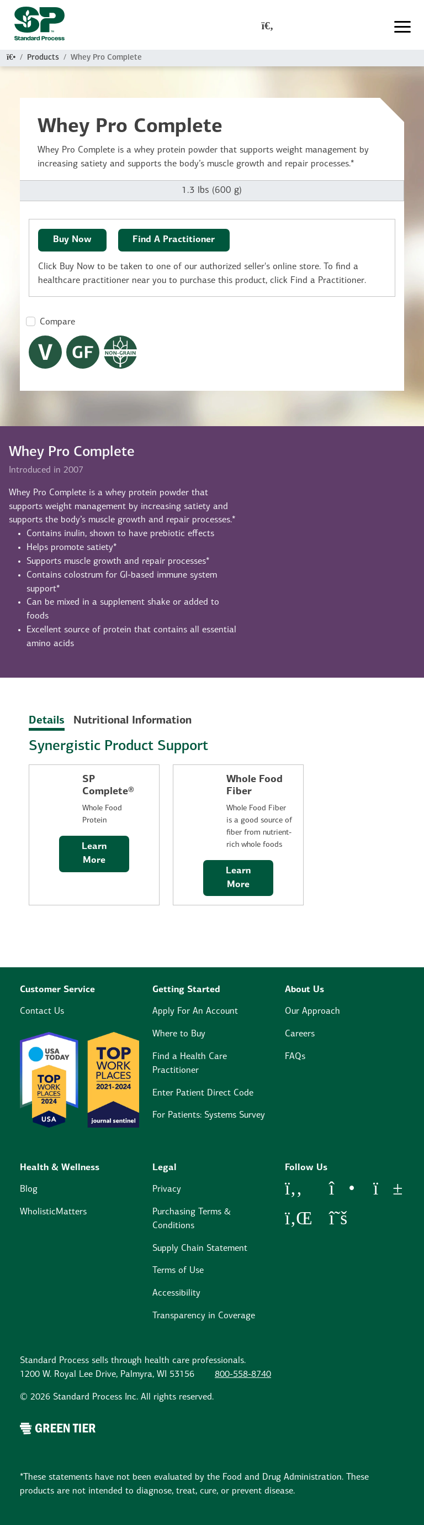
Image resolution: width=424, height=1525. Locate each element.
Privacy (166, 1189)
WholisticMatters (53, 1212)
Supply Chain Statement (199, 1248)
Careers (300, 1034)
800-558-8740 (243, 1374)
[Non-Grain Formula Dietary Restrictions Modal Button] (120, 352)
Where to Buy (178, 1034)
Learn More (94, 853)
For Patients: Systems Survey (208, 1115)
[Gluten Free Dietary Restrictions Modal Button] (82, 352)
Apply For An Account (195, 1011)
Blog (29, 1189)
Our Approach (312, 1011)
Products (43, 58)
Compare (57, 322)
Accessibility (176, 1293)
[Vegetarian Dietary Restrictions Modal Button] (45, 352)
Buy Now (72, 239)
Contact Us (42, 1011)
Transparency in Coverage (203, 1316)
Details (47, 720)
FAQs (295, 1056)
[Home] (11, 58)
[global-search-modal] (268, 27)
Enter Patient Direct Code (202, 1093)
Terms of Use (178, 1270)
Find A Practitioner (173, 239)
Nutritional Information (132, 720)
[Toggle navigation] (402, 27)
